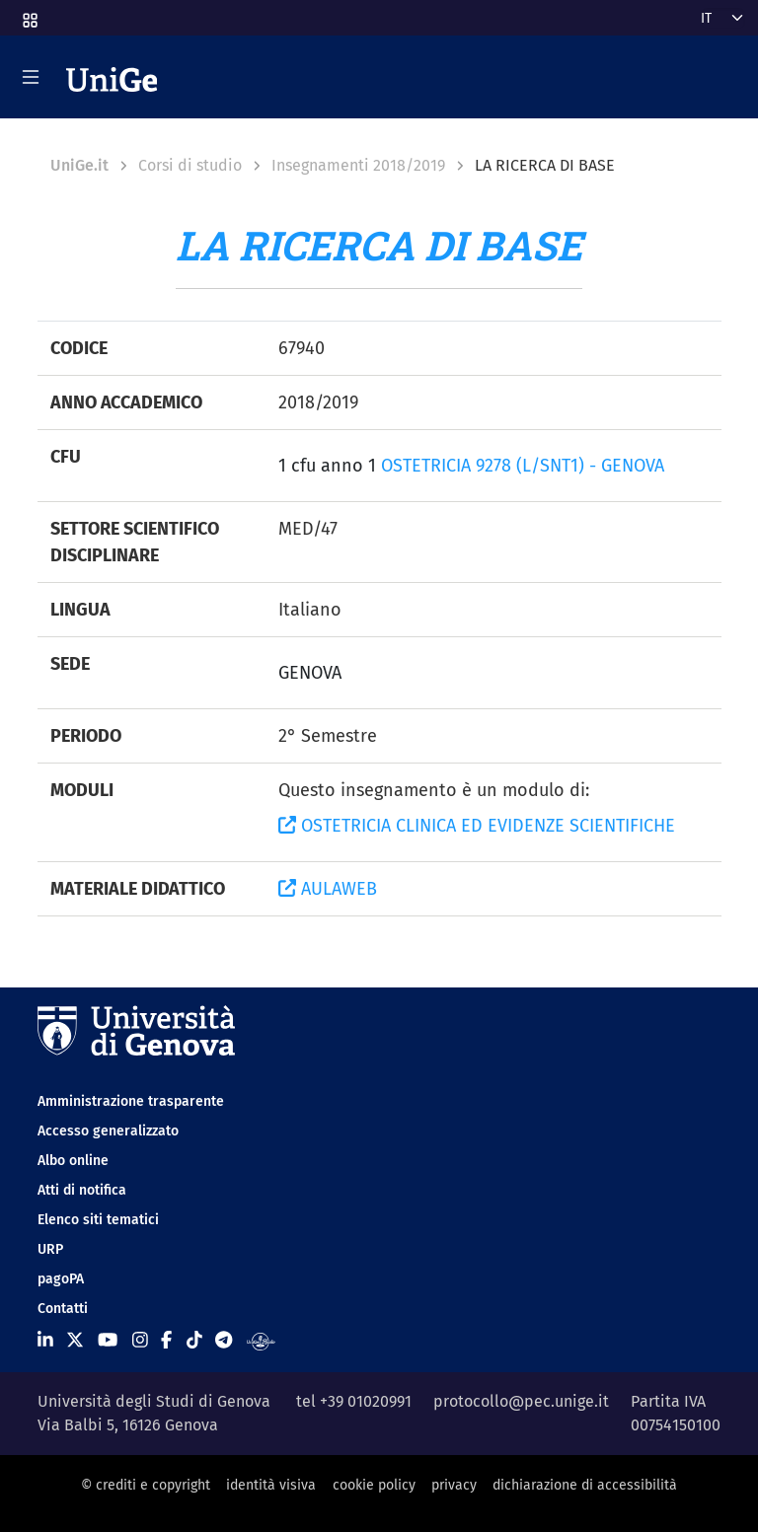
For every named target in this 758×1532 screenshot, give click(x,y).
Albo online (73, 1160)
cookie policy (374, 1485)
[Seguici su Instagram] (140, 1340)
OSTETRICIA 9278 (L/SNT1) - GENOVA (522, 465)
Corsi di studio (190, 165)
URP (50, 1249)
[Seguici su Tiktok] (194, 1340)
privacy (454, 1485)
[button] (28, 14)
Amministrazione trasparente (131, 1101)
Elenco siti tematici (98, 1219)
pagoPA (61, 1279)
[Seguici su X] (75, 1340)
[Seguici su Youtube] (107, 1340)
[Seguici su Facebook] (166, 1340)
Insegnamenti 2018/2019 (358, 165)
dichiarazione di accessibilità (585, 1485)
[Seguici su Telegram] (223, 1340)
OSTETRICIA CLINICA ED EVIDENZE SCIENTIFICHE (476, 826)
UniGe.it (79, 165)
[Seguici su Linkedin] (45, 1340)
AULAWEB (327, 889)
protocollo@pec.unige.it (521, 1401)
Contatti (63, 1308)
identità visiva (271, 1485)
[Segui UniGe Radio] (261, 1340)
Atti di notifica (82, 1190)
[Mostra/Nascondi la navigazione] (30, 77)
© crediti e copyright (145, 1485)
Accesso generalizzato (108, 1131)
